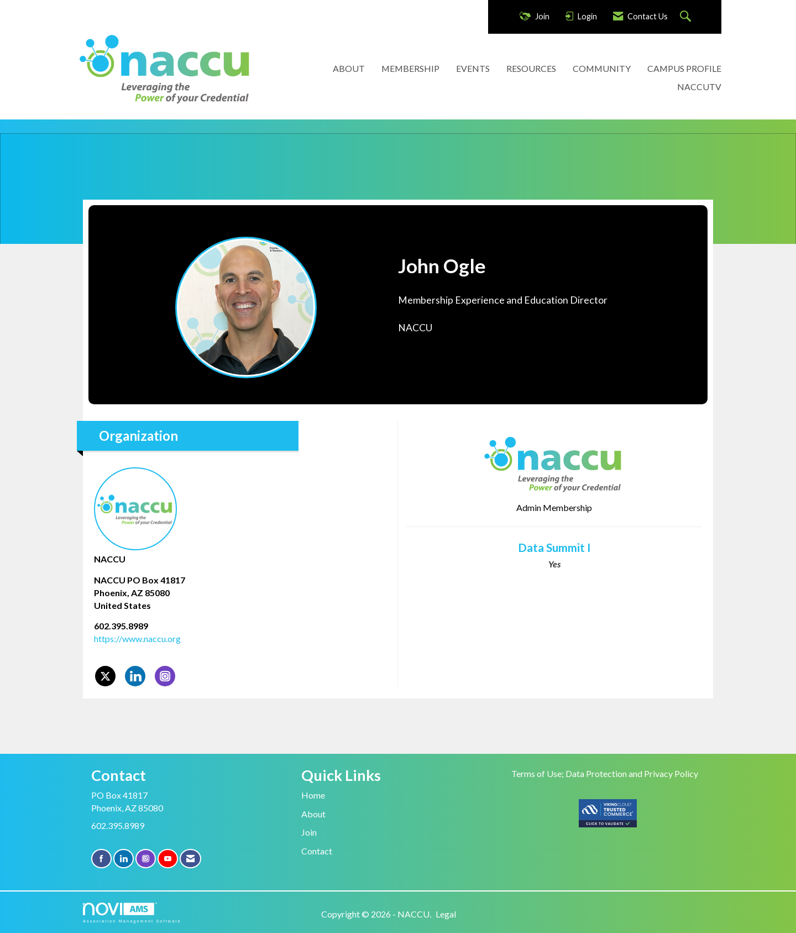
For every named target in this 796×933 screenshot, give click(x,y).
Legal (446, 914)
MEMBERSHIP (410, 68)
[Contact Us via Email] (190, 858)
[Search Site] (687, 17)
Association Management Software (132, 913)
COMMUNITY (602, 68)
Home (313, 795)
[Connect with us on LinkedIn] (123, 858)
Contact (316, 851)
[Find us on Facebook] (101, 858)
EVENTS (473, 68)
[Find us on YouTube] (168, 858)
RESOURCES (531, 68)
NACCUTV (699, 86)
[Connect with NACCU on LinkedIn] (135, 676)
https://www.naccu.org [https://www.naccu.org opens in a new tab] (137, 638)
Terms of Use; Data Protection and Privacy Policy (604, 773)
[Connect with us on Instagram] (145, 858)
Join (309, 832)
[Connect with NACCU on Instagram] (165, 676)
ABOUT (349, 68)
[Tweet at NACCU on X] (105, 676)
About (313, 814)
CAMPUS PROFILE (684, 68)
